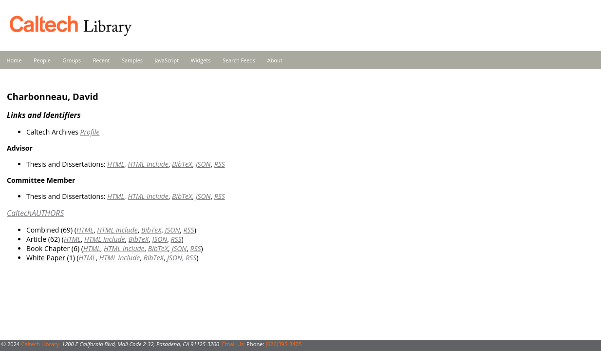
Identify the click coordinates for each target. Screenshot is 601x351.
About (274, 60)
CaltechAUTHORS (35, 213)
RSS (219, 164)
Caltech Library (40, 344)
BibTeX (182, 164)
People (42, 60)
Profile (89, 131)
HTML (115, 164)
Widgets (201, 60)
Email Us (233, 344)
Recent (101, 60)
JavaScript (167, 60)
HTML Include (148, 164)
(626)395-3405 (283, 344)
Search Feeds (239, 60)
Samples (132, 60)
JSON (203, 164)
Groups (71, 60)
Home (14, 60)
